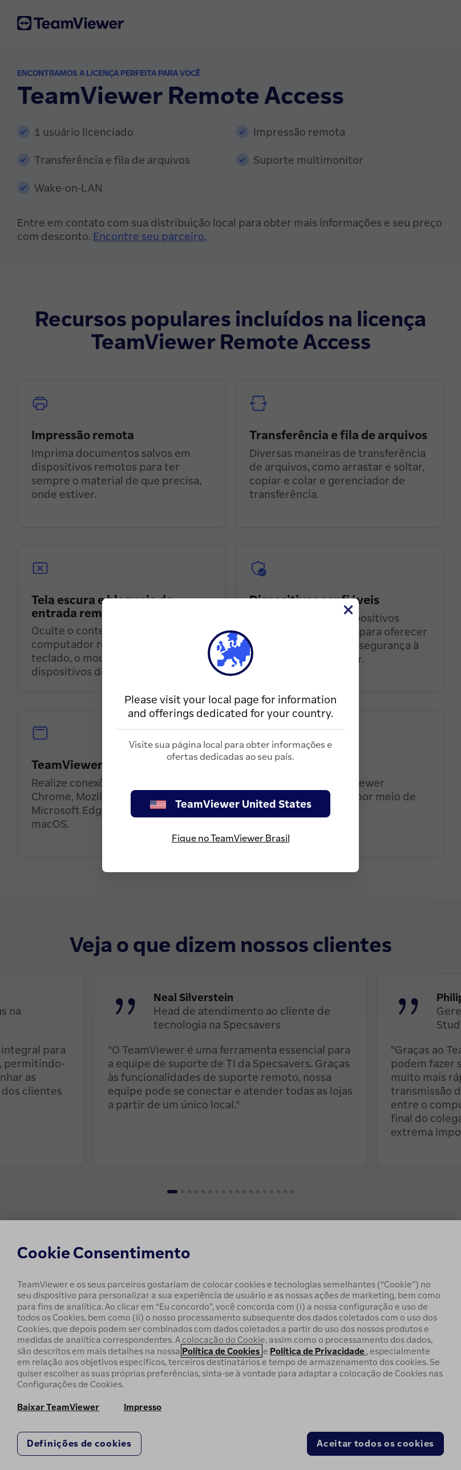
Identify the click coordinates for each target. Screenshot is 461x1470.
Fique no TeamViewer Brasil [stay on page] (231, 838)
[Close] (347, 609)
